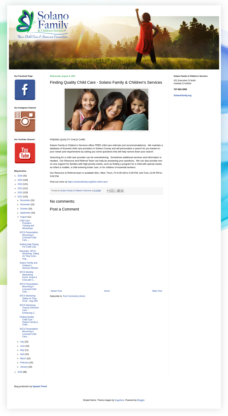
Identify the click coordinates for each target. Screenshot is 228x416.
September (25, 213)
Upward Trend (40, 386)
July (22, 341)
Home (107, 291)
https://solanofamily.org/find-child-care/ (88, 181)
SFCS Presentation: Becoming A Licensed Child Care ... (29, 236)
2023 (20, 188)
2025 (20, 180)
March (23, 358)
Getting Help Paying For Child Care (29, 245)
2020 (20, 372)
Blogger (140, 400)
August (23, 217)
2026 (20, 176)
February (24, 362)
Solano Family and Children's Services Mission (29, 265)
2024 (20, 184)
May (22, 350)
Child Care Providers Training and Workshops (27, 224)
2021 (20, 196)
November (25, 204)
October (24, 208)
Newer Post (56, 291)
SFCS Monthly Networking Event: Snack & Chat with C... (28, 276)
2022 (20, 192)
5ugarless (119, 400)
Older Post (157, 291)
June (22, 346)
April (22, 354)
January (24, 367)
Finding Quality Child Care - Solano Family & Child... (29, 321)
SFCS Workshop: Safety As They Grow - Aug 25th (29, 298)
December (25, 200)
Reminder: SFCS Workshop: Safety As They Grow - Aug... (29, 255)
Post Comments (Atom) (74, 296)
